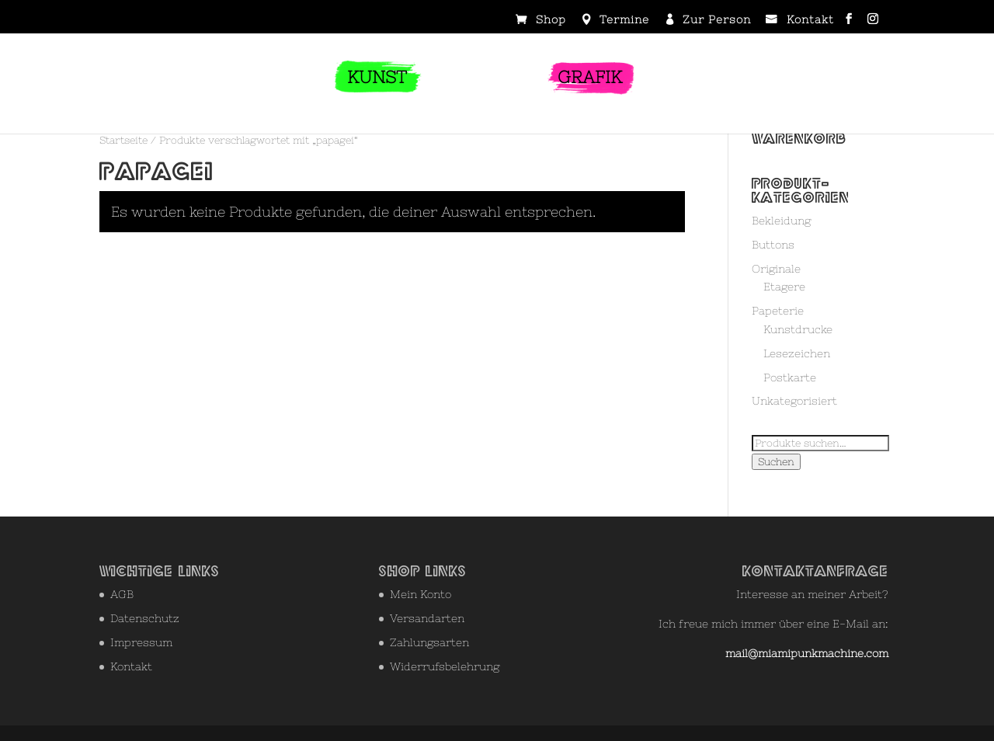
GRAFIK (590, 77)
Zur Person (717, 20)
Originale (776, 269)
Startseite (123, 140)
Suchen (776, 462)
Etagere (784, 286)
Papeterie (778, 310)
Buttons (773, 244)
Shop (551, 20)
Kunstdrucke (797, 329)
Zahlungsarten (429, 642)
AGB (122, 594)
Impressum (141, 642)
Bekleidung (781, 220)
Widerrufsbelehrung (444, 666)
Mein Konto (420, 594)
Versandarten (427, 618)
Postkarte (789, 377)
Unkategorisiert (794, 401)
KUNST (377, 77)
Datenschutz (144, 618)
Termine (624, 20)
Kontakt (810, 20)
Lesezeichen (796, 353)
